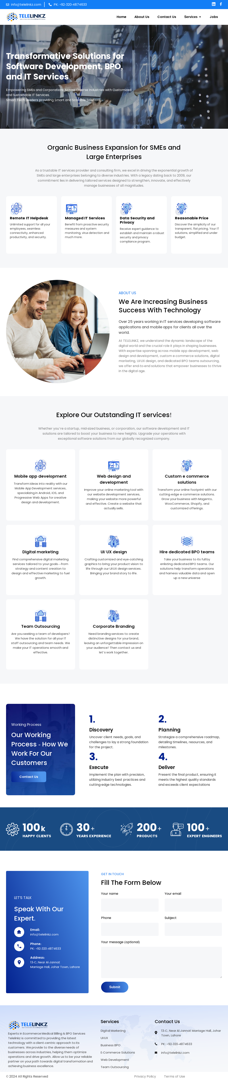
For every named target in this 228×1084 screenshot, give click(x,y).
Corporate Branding (114, 626)
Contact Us (166, 17)
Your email (173, 893)
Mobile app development (40, 476)
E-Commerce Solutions (118, 1055)
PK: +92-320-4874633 (70, 4)
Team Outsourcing (40, 626)
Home (121, 17)
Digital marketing (40, 552)
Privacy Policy (145, 1079)
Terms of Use (174, 1079)
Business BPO (110, 1048)
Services (193, 17)
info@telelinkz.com (26, 4)
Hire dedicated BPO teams (187, 552)
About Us (141, 17)
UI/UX (104, 1041)
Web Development (115, 1062)
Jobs (214, 17)
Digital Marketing (113, 1033)
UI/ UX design (114, 552)
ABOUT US (127, 293)
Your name (109, 893)
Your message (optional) (120, 941)
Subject (171, 917)
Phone (106, 917)
